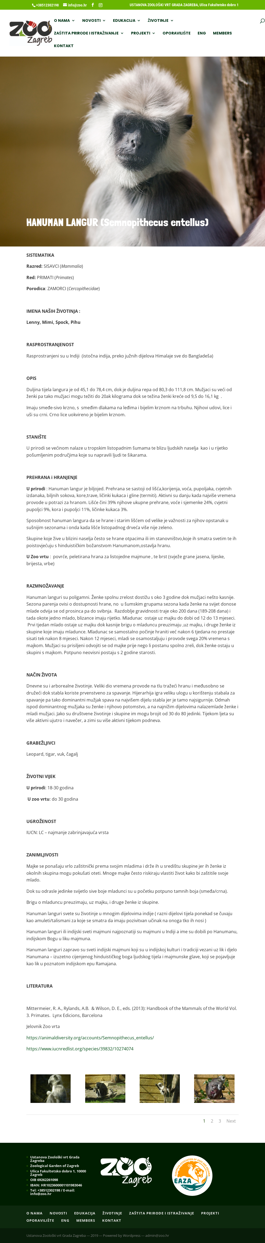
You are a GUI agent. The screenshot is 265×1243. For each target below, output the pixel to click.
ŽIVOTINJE (158, 21)
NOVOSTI (91, 21)
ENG (202, 33)
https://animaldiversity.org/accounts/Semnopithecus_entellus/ (90, 1038)
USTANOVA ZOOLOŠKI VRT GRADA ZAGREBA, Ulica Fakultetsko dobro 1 (184, 5)
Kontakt (64, 46)
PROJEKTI (140, 33)
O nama (62, 21)
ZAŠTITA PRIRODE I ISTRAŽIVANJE (86, 33)
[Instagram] (100, 5)
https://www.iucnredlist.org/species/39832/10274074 (79, 1049)
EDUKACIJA (124, 21)
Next (231, 1121)
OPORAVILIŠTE (177, 33)
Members (222, 33)
